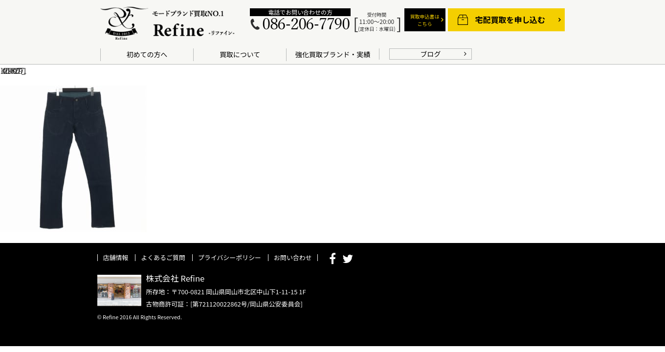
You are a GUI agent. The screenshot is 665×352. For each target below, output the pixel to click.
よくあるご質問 (163, 257)
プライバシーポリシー (229, 257)
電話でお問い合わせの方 (300, 12)
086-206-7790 (305, 24)
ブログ (431, 54)
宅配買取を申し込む (510, 19)
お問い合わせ (293, 257)
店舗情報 (116, 257)
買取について (240, 54)
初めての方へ (147, 54)
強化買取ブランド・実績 (332, 54)
